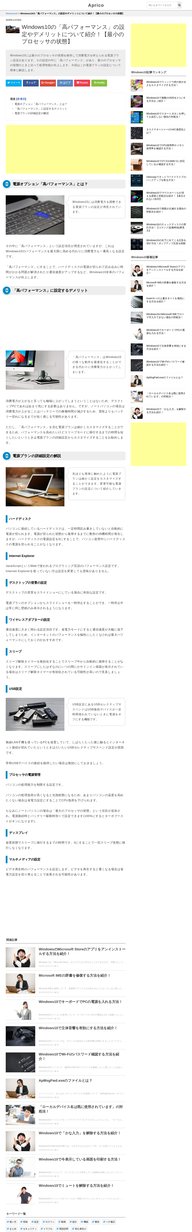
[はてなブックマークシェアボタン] (65, 83)
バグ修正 (109, 1222)
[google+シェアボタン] (48, 83)
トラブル (47, 1228)
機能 (84, 1222)
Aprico (96, 5)
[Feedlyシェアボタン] (99, 83)
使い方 (11, 1222)
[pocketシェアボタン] (82, 83)
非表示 (21, 98)
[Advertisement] (66, 149)
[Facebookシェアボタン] (31, 83)
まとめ (11, 1228)
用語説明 (62, 1228)
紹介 (73, 1222)
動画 (62, 1222)
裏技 (95, 1222)
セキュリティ (28, 1228)
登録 (24, 1222)
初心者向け (79, 1228)
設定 (35, 1222)
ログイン (49, 1222)
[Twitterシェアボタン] (14, 83)
